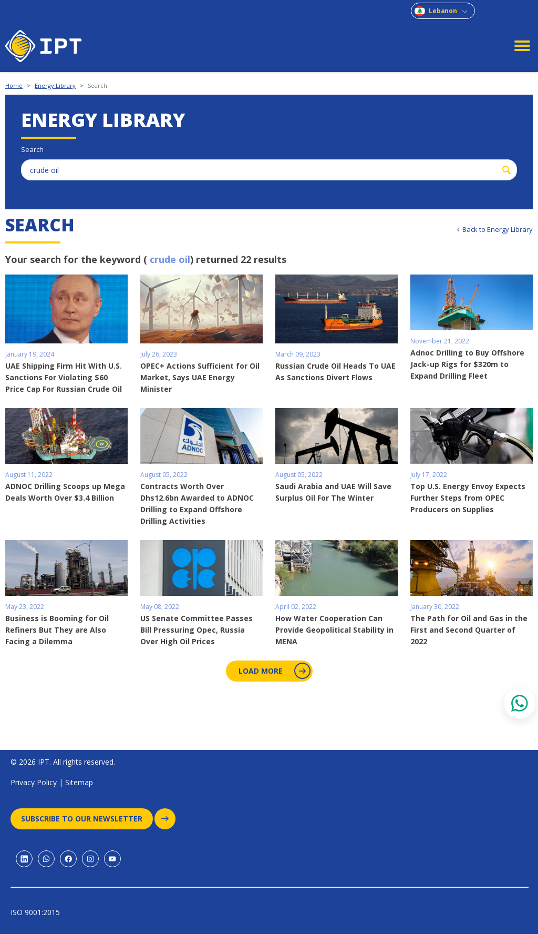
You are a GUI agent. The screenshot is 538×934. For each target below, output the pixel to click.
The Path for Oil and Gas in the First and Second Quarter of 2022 (468, 629)
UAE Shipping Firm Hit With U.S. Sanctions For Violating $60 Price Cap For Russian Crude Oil (63, 377)
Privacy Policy (34, 782)
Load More (273, 671)
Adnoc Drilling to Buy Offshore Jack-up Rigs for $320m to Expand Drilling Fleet (467, 364)
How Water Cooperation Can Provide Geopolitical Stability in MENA (334, 629)
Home (14, 85)
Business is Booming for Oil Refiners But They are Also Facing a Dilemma (57, 629)
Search (97, 85)
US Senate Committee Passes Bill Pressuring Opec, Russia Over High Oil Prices (196, 629)
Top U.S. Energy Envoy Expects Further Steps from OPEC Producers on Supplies (467, 497)
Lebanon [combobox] (443, 10)
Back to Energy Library (497, 229)
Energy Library (55, 85)
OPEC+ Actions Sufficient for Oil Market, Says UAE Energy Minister (200, 377)
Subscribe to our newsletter (87, 818)
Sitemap (79, 782)
